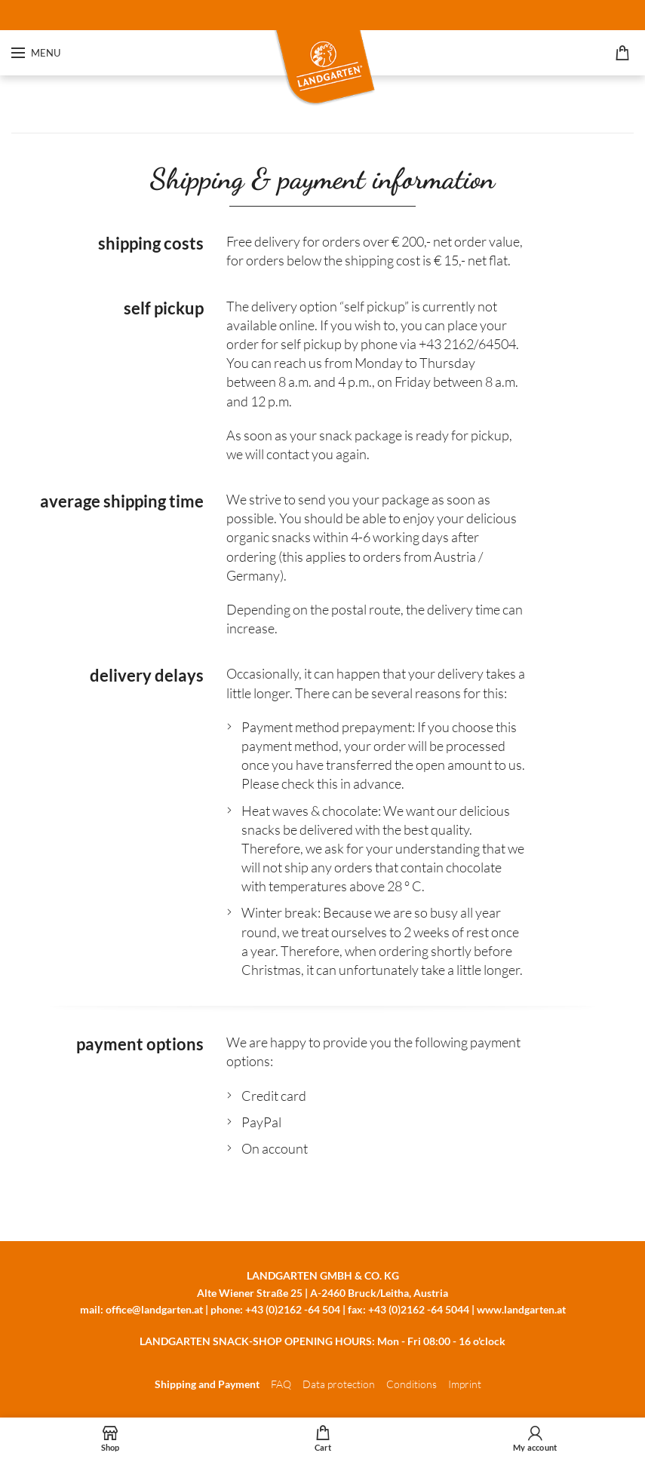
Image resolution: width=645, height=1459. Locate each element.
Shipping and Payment (207, 1384)
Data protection (339, 1384)
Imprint (464, 1384)
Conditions (411, 1384)
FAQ (281, 1384)
